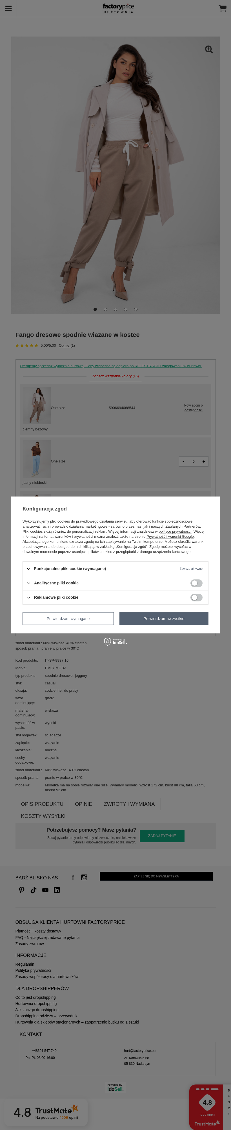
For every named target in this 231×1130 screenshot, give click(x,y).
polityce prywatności (175, 531)
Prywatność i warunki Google (170, 536)
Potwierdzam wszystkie (164, 618)
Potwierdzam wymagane (68, 618)
